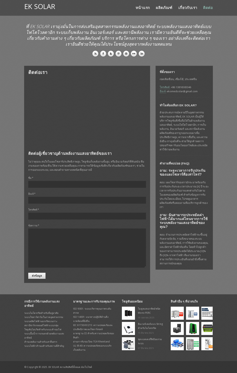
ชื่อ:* (30, 178)
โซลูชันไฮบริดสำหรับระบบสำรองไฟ (42, 329)
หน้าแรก (143, 8)
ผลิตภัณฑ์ (164, 8)
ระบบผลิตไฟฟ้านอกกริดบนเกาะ (40, 321)
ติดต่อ (208, 8)
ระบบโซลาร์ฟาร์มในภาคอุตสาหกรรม (43, 317)
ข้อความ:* (33, 225)
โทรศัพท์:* (33, 209)
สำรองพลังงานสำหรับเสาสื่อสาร (40, 341)
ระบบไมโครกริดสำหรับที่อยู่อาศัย (41, 313)
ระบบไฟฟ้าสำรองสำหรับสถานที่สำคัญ (44, 346)
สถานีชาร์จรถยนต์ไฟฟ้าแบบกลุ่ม (41, 325)
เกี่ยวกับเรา (187, 8)
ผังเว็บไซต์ (86, 367)
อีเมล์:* (32, 193)
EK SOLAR (39, 6)
